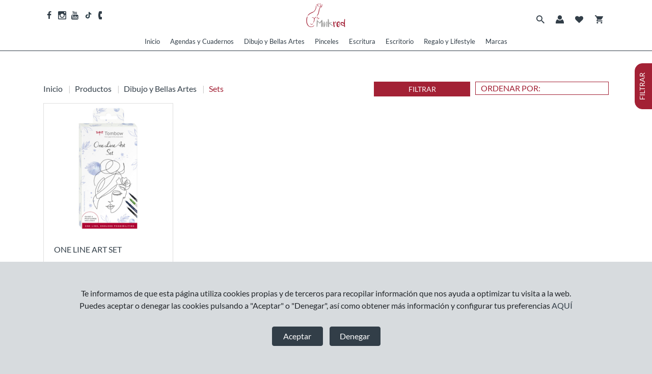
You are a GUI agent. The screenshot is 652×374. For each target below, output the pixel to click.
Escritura (362, 41)
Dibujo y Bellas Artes (274, 41)
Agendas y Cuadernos (202, 41)
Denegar (355, 336)
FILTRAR (422, 89)
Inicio (152, 41)
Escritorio (400, 41)
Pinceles (327, 41)
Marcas (496, 41)
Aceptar (297, 336)
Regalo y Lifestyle (449, 41)
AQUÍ (562, 305)
